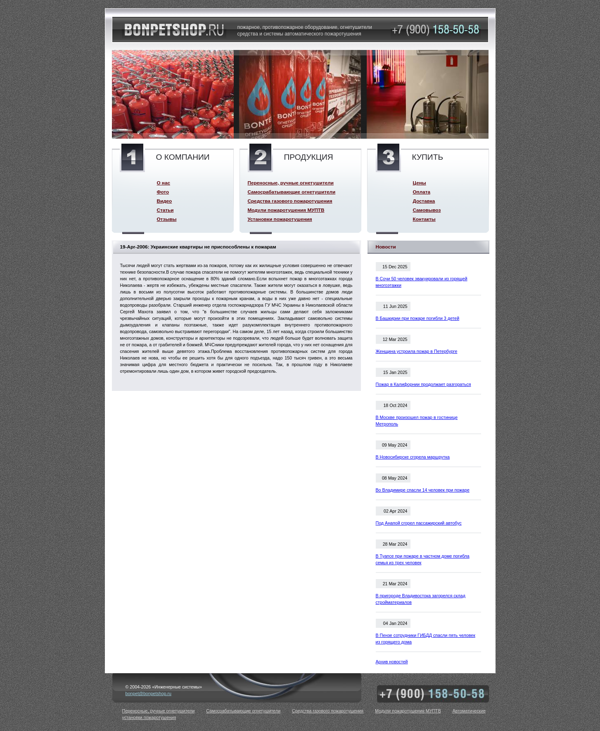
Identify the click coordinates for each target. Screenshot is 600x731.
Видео (164, 200)
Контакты (424, 219)
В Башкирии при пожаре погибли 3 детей (418, 318)
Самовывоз (427, 210)
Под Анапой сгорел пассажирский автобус (419, 522)
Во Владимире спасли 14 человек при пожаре (423, 489)
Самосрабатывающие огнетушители (292, 191)
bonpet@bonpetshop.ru (149, 693)
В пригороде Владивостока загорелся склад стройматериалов (420, 599)
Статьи (165, 210)
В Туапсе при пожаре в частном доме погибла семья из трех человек (423, 559)
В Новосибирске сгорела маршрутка (413, 456)
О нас (163, 182)
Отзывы (167, 219)
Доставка (424, 200)
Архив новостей (392, 661)
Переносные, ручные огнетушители (291, 182)
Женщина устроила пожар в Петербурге (417, 351)
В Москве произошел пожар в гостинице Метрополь (417, 420)
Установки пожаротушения (280, 219)
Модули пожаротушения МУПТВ (286, 210)
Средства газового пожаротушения (290, 200)
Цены (419, 182)
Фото (163, 191)
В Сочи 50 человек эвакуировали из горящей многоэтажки (421, 282)
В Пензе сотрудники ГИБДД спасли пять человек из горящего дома (425, 638)
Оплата (421, 191)
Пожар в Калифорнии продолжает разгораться (423, 384)
